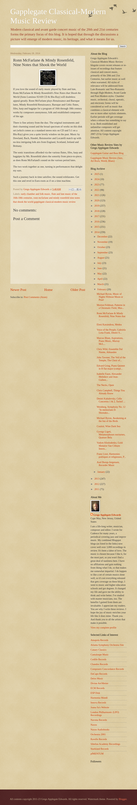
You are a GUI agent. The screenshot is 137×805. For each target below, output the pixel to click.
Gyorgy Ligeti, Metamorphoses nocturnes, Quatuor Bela (111, 434)
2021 (97, 195)
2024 (97, 179)
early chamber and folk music (35, 194)
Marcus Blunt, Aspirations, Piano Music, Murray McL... (110, 341)
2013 (97, 478)
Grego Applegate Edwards (107, 515)
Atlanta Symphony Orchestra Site (107, 645)
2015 (97, 227)
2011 (97, 489)
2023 (97, 184)
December (102, 236)
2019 (97, 205)
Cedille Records (98, 659)
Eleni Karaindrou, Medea (109, 324)
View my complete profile (103, 627)
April (100, 279)
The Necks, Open (105, 385)
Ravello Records (99, 739)
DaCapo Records (99, 674)
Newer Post (18, 290)
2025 (97, 174)
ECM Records (98, 688)
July (99, 263)
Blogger (123, 799)
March (100, 284)
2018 (97, 211)
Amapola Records (99, 640)
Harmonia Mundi (99, 697)
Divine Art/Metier (99, 683)
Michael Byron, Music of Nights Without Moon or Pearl (110, 297)
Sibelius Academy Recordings (105, 744)
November (102, 242)
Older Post (78, 290)
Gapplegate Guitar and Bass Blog (107, 153)
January (101, 472)
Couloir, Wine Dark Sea (108, 426)
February (102, 289)
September (103, 252)
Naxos (94, 724)
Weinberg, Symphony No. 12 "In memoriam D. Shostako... (111, 410)
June (99, 268)
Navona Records (99, 720)
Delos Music (97, 678)
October (101, 247)
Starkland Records (100, 749)
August (101, 257)
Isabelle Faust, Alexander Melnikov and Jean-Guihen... (109, 377)
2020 (97, 200)
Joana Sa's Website (100, 707)
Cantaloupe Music (100, 654)
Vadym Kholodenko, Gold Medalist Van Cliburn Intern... (110, 445)
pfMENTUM (97, 753)
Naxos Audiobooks (100, 729)
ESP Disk (95, 693)
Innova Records (98, 702)
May (99, 273)
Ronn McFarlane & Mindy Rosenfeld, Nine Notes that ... (111, 316)
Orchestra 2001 (98, 734)
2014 (97, 232)
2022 (97, 190)
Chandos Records (99, 664)
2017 (97, 216)
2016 (97, 221)
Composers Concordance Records (107, 669)
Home (48, 290)
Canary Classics (98, 649)
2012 (97, 484)
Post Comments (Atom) (35, 297)
